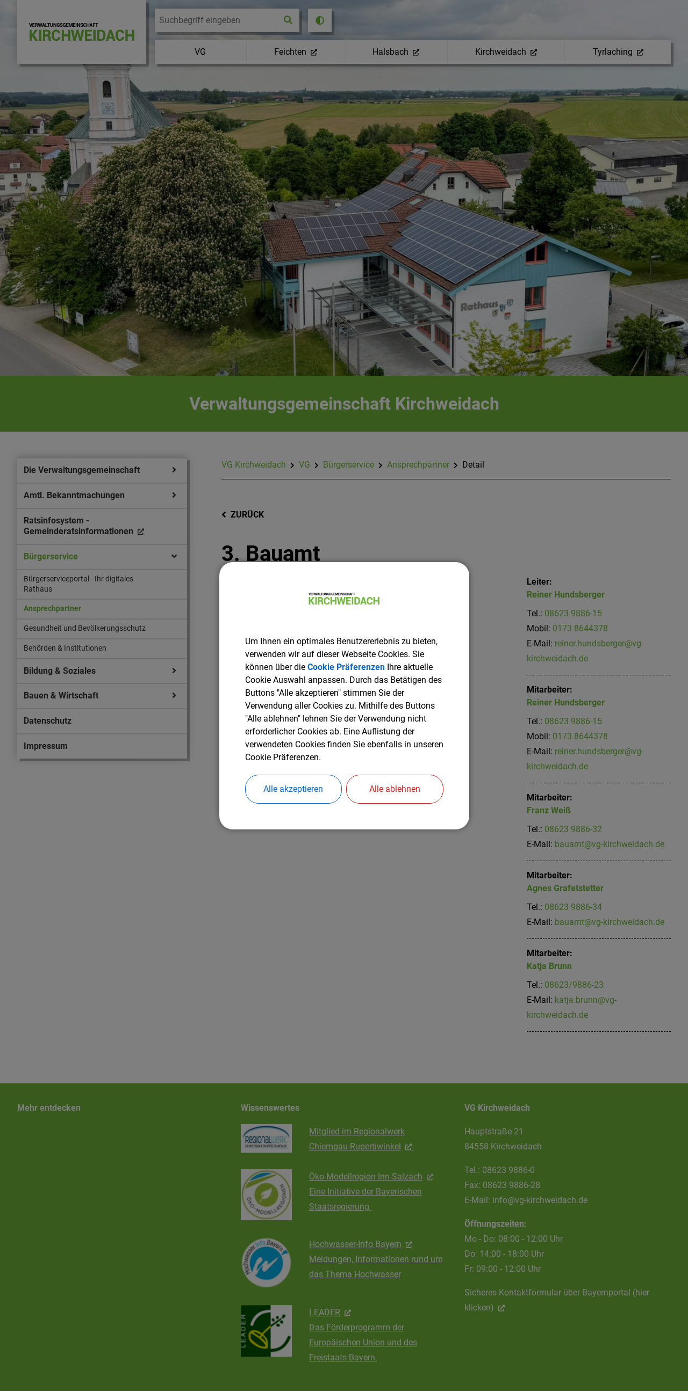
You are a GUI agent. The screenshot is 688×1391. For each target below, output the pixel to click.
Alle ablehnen (394, 789)
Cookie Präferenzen (346, 667)
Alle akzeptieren (293, 789)
